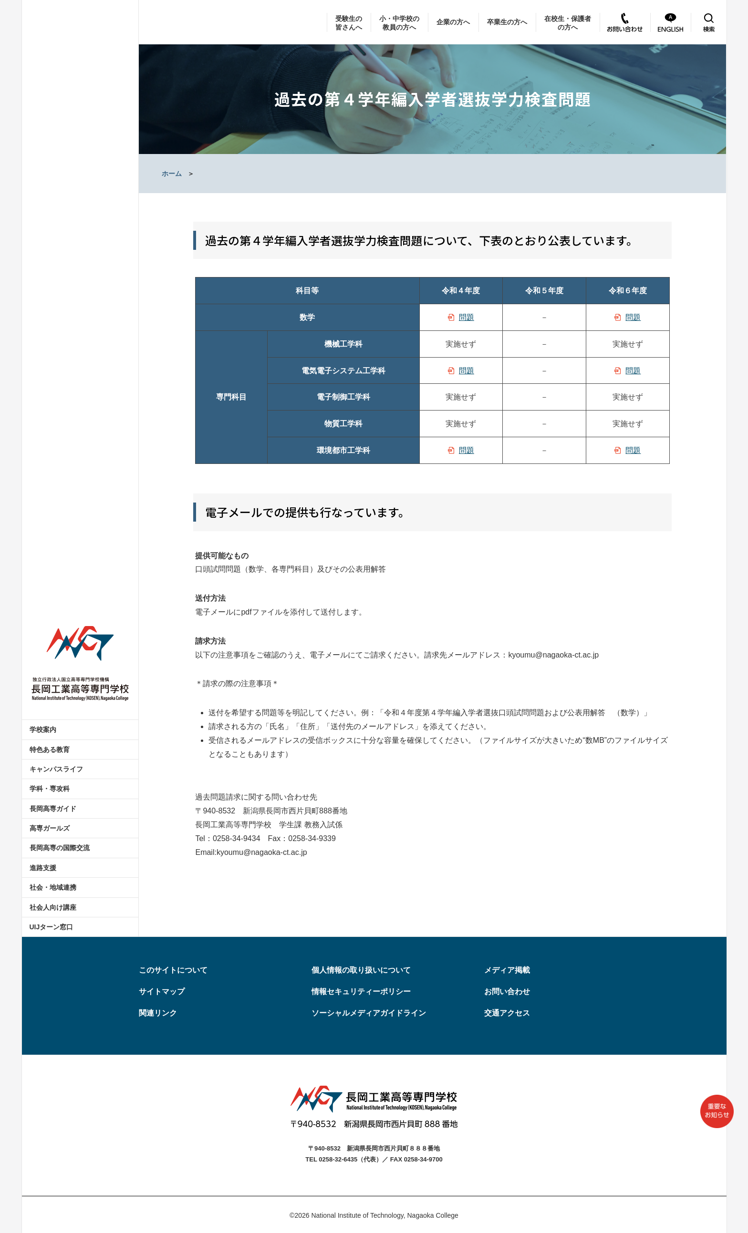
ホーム (172, 173)
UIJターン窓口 (51, 927)
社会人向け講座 (53, 907)
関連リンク (158, 1013)
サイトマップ (162, 991)
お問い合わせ (507, 991)
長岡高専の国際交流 (60, 848)
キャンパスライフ (56, 769)
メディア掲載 (507, 970)
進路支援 (43, 868)
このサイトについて (173, 970)
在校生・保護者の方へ (567, 23)
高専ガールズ (50, 828)
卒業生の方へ (507, 22)
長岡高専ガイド (53, 808)
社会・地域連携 (53, 887)
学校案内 (43, 729)
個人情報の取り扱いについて (361, 970)
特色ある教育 (50, 749)
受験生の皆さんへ (348, 23)
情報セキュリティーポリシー (361, 991)
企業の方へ (453, 22)
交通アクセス (507, 1013)
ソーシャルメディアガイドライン (369, 1013)
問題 (466, 317)
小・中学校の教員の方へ (399, 23)
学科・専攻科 (50, 788)
